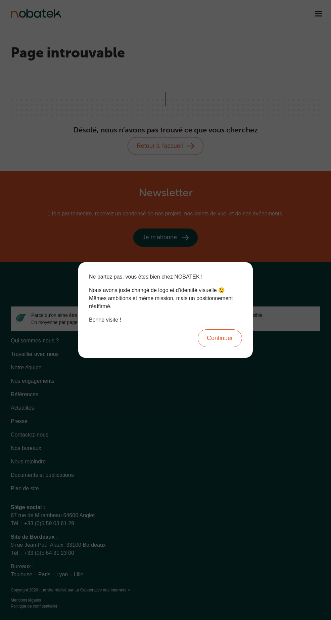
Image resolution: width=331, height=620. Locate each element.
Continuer (220, 338)
